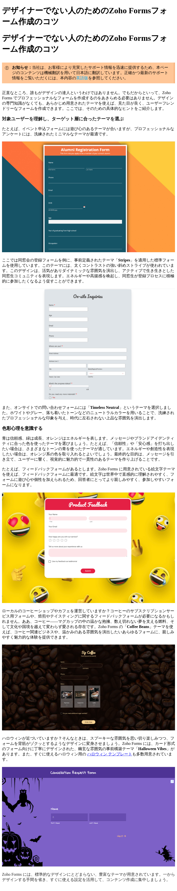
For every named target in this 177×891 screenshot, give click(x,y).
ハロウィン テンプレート (109, 754)
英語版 (82, 78)
